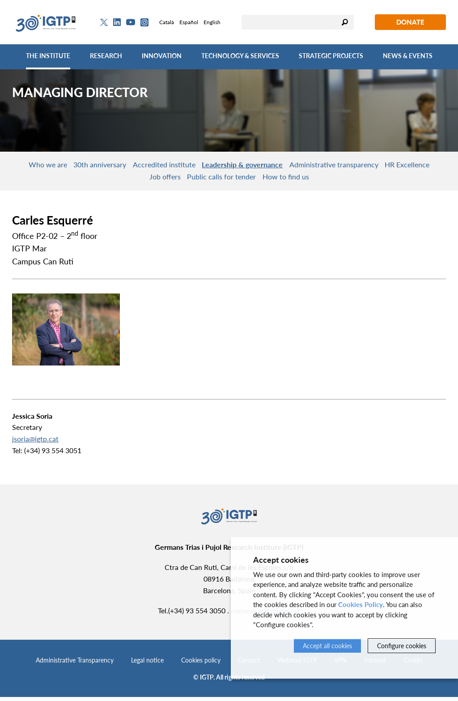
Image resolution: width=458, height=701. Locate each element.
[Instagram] (144, 22)
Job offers (187, 179)
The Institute (48, 55)
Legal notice (147, 664)
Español (188, 22)
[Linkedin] (117, 22)
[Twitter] (104, 22)
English (212, 22)
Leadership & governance (275, 165)
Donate (410, 22)
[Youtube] (130, 22)
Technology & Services (240, 55)
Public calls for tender (251, 179)
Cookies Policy (360, 604)
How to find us (323, 179)
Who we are (58, 165)
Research (106, 55)
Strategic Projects (331, 55)
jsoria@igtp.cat (35, 442)
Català (166, 22)
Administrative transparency (375, 165)
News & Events (408, 55)
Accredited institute (190, 165)
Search (345, 22)
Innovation (162, 55)
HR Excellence (135, 179)
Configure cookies (401, 646)
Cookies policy (201, 664)
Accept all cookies (327, 646)
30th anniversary (117, 165)
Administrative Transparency (75, 664)
